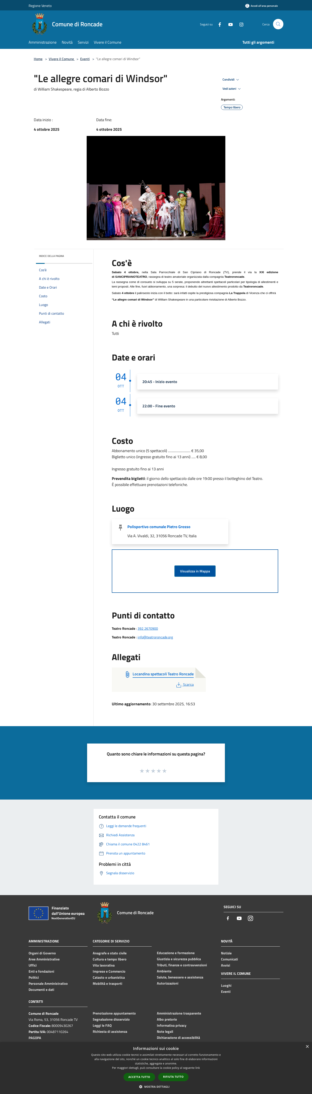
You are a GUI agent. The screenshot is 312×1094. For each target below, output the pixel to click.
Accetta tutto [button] (139, 1077)
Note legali (165, 1031)
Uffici (33, 965)
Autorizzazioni (167, 983)
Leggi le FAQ (102, 1025)
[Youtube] (228, 24)
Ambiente (164, 971)
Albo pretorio (167, 1019)
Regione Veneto (40, 5)
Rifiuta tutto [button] (173, 1077)
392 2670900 (148, 628)
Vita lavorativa (104, 965)
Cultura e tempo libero (110, 959)
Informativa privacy (171, 1025)
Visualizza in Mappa (195, 571)
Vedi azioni (232, 88)
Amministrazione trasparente (179, 1013)
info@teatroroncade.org (155, 637)
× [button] (307, 1046)
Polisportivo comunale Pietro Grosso (158, 527)
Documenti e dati (41, 989)
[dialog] (156, 1068)
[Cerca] (278, 24)
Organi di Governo (42, 953)
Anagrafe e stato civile (110, 953)
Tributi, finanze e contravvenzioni (182, 965)
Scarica (184, 684)
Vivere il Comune (62, 58)
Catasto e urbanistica (109, 977)
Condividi (231, 79)
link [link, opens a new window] (197, 1068)
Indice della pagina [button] (51, 256)
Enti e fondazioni (41, 971)
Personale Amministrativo (48, 983)
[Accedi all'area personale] (261, 6)
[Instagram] (239, 24)
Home (38, 58)
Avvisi (225, 965)
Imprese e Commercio (109, 971)
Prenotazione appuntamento (114, 1013)
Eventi (85, 58)
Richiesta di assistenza (110, 1031)
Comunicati (229, 959)
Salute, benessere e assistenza (180, 977)
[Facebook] (218, 24)
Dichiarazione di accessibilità (178, 1037)
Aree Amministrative (44, 959)
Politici (34, 977)
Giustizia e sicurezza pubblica (179, 959)
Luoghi (226, 985)
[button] (156, 1086)
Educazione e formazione (176, 952)
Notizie (226, 953)
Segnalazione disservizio (111, 1019)
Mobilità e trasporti (107, 983)
